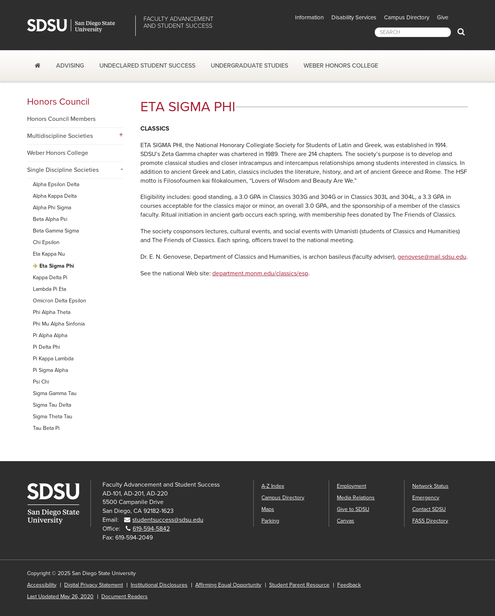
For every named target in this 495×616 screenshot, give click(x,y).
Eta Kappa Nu (49, 254)
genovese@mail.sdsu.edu (432, 257)
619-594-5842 (151, 529)
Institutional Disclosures (159, 585)
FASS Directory (430, 521)
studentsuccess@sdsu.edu (167, 520)
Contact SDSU (429, 509)
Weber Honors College (341, 66)
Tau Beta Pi (46, 428)
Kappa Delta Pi (50, 277)
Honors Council (58, 101)
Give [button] (442, 17)
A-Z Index (272, 486)
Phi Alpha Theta (51, 312)
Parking (270, 521)
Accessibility (41, 585)
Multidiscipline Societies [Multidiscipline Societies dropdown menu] (60, 136)
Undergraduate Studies (249, 66)
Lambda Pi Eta (49, 289)
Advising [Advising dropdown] (70, 66)
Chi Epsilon (46, 242)
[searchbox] (413, 32)
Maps (267, 509)
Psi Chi (41, 381)
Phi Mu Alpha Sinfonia (59, 324)
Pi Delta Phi (46, 347)
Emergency (425, 497)
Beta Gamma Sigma (56, 230)
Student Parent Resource (299, 585)
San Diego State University (78, 25)
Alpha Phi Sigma (52, 207)
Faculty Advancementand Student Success (178, 22)
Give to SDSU (353, 509)
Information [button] (309, 17)
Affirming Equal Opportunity (228, 585)
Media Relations (356, 497)
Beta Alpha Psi (50, 219)
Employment (351, 486)
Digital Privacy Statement (93, 585)
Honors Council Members (61, 119)
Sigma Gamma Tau (55, 393)
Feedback (349, 585)
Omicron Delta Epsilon (59, 300)
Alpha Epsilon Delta (56, 184)
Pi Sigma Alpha (50, 370)
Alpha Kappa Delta (55, 196)
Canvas (345, 521)
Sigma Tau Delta (52, 405)
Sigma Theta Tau (52, 416)
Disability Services (353, 17)
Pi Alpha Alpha (50, 335)
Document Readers (124, 596)
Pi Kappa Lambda (53, 358)
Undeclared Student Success (147, 66)
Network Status (430, 486)
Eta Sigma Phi (56, 266)
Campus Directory (406, 17)
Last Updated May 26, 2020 (60, 596)
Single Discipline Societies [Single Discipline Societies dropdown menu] (63, 170)
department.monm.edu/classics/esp (260, 273)
